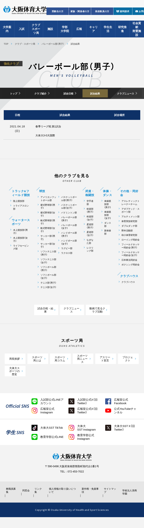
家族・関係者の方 (79, 12)
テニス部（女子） (48, 297)
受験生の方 (58, 12)
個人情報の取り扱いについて (63, 501)
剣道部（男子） (90, 221)
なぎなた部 (90, 252)
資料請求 (124, 12)
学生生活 (108, 30)
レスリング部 (90, 260)
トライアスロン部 (21, 218)
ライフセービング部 (21, 258)
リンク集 (39, 501)
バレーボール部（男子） (53, 43)
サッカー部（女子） (47, 256)
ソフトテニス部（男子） (48, 264)
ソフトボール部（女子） (48, 287)
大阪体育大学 (24, 11)
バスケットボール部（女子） (69, 217)
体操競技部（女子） (107, 225)
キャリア (93, 30)
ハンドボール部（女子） (69, 253)
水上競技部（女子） (20, 250)
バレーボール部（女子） (69, 237)
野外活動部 (127, 241)
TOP (6, 43)
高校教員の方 (102, 12)
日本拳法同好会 (129, 270)
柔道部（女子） (90, 244)
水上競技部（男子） (20, 242)
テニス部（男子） (48, 293)
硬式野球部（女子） (47, 225)
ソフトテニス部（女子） (48, 271)
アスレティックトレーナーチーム (131, 213)
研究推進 (122, 30)
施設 (50, 30)
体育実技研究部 (129, 231)
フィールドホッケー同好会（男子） (131, 256)
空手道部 (90, 213)
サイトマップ (109, 501)
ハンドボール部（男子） (69, 245)
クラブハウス (128, 292)
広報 (79, 30)
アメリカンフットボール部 (48, 209)
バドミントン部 (69, 223)
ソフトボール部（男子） (48, 279)
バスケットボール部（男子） (69, 209)
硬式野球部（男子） (47, 217)
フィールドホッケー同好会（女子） (131, 264)
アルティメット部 (131, 227)
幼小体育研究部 (129, 245)
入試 (21, 30)
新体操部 (107, 243)
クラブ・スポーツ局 (25, 43)
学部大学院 (65, 30)
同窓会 (25, 501)
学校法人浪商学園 (129, 502)
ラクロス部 (66, 263)
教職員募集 (12, 501)
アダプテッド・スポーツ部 (131, 221)
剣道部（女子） (90, 229)
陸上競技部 (18, 211)
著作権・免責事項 (90, 501)
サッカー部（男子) (47, 248)
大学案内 (7, 30)
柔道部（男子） (90, 236)
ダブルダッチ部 (129, 236)
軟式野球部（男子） (47, 232)
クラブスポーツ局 (36, 30)
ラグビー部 (66, 259)
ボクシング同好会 (131, 275)
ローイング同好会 (131, 250)
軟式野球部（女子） (47, 240)
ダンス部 (107, 235)
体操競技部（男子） (107, 214)
